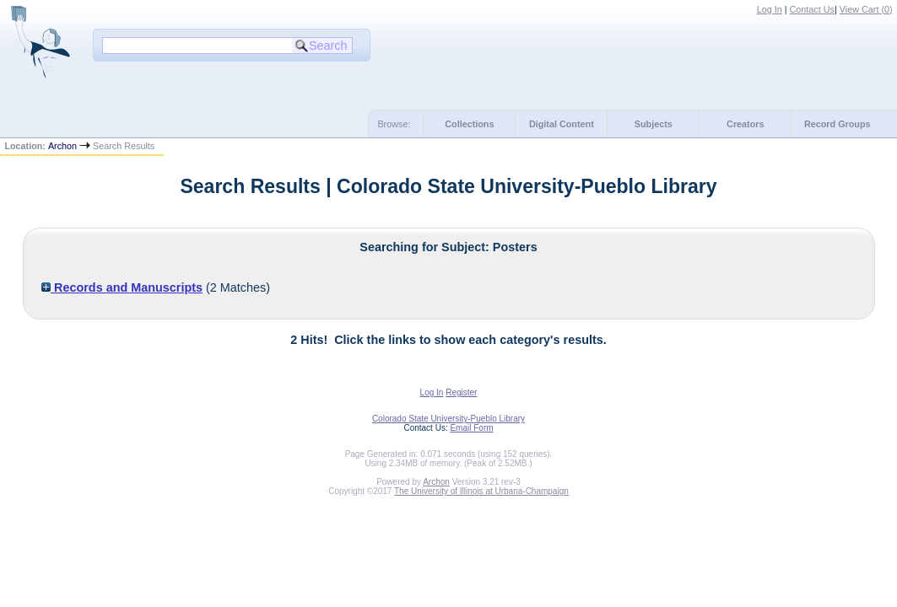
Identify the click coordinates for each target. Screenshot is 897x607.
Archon (62, 146)
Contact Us (812, 9)
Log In (769, 9)
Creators (745, 124)
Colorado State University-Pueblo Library (448, 418)
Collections (469, 124)
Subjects (654, 124)
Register (461, 392)
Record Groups (837, 124)
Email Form (471, 427)
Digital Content (561, 124)
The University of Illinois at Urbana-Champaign (481, 491)
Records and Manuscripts (122, 287)
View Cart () (866, 9)
